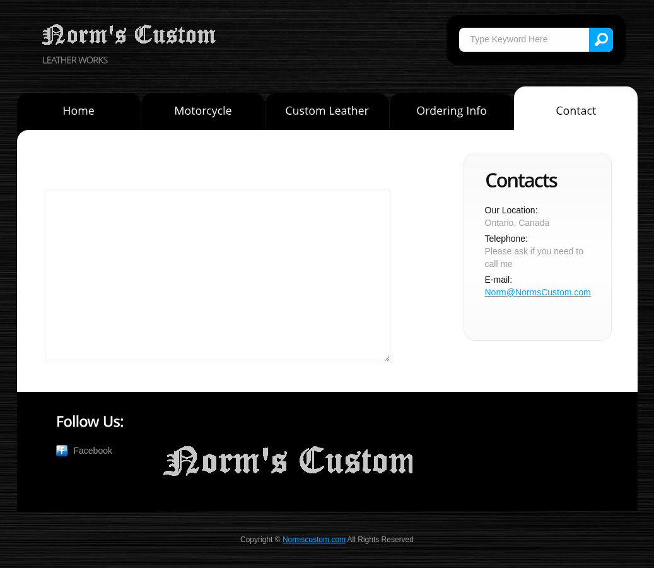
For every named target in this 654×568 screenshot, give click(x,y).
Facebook (93, 451)
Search (601, 40)
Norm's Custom (130, 35)
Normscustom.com (314, 539)
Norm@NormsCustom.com (538, 292)
